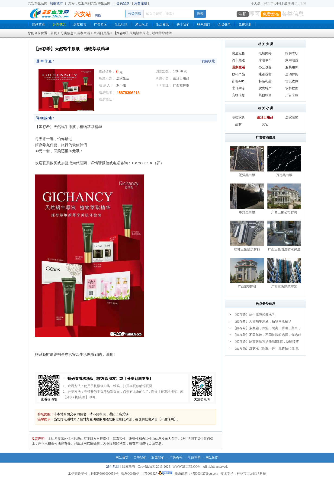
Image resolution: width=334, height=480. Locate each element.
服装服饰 (291, 67)
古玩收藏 (291, 81)
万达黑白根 (284, 175)
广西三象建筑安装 (284, 286)
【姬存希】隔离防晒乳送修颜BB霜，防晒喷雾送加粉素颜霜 (264, 342)
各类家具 (238, 117)
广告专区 (100, 24)
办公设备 (265, 67)
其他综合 (265, 95)
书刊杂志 (238, 88)
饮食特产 (265, 88)
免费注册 (140, 3)
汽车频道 (238, 60)
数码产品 (238, 74)
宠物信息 (238, 95)
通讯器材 (265, 74)
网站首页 (38, 24)
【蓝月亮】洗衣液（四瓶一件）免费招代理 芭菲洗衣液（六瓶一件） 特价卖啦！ (264, 349)
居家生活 (83, 33)
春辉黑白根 (247, 212)
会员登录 (122, 3)
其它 (265, 124)
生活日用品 (101, 33)
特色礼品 (265, 81)
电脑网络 (265, 53)
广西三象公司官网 (284, 212)
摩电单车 (265, 60)
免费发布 (271, 14)
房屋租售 (79, 24)
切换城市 (56, 3)
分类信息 (59, 24)
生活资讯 (162, 24)
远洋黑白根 (247, 175)
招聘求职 (291, 53)
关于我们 (183, 24)
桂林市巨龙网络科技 (251, 473)
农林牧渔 (291, 88)
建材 (238, 124)
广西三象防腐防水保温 (284, 249)
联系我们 (203, 24)
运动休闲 (291, 74)
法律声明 (194, 458)
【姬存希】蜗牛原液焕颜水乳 (254, 314)
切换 (98, 15)
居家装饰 (291, 117)
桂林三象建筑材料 (247, 249)
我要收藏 (208, 61)
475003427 (157, 473)
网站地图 (212, 458)
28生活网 (112, 466)
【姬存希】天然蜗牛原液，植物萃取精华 (262, 321)
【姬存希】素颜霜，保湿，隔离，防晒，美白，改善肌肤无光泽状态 (265, 329)
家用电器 (291, 60)
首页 (54, 33)
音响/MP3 (238, 81)
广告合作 (176, 458)
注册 (242, 14)
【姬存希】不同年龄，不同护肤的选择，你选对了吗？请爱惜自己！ (265, 335)
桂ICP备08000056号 (105, 473)
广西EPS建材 (247, 286)
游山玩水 (141, 24)
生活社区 (121, 24)
